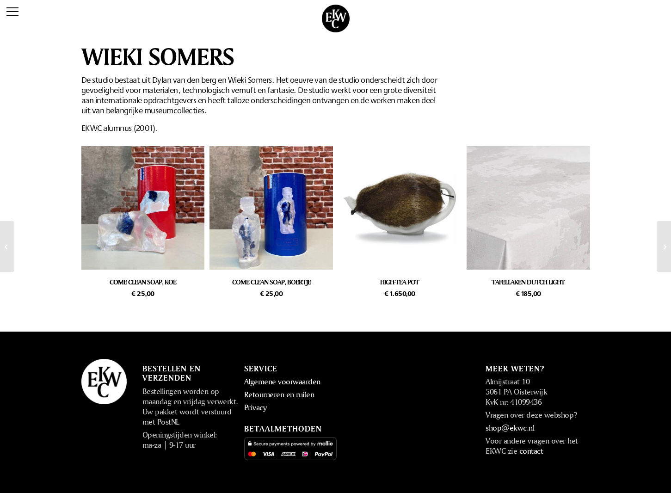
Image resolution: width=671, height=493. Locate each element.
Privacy (255, 407)
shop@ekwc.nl (510, 427)
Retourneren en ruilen (279, 394)
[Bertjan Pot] (7, 246)
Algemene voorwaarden (282, 381)
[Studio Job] (664, 246)
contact (531, 451)
